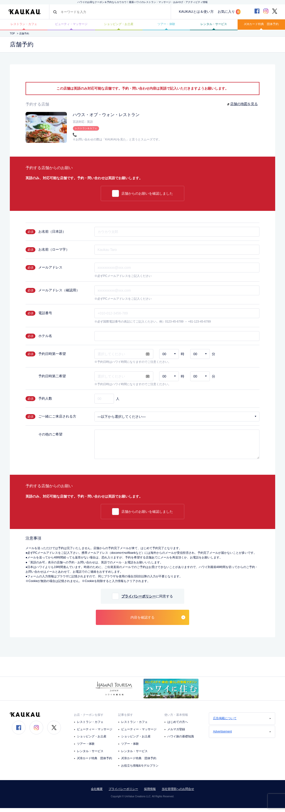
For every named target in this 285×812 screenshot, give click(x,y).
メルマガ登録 (176, 733)
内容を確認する (157, 621)
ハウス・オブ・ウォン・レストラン (112, 118)
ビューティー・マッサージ (94, 733)
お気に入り (229, 11)
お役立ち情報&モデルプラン (139, 769)
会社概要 (97, 793)
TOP (12, 37)
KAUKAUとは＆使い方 (196, 12)
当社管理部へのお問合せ (178, 793)
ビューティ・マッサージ (71, 26)
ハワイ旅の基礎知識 (180, 740)
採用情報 (150, 793)
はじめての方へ (177, 726)
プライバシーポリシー (138, 600)
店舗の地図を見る (244, 108)
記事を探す (125, 718)
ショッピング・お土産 (118, 26)
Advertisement (242, 735)
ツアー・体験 (166, 26)
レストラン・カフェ (23, 26)
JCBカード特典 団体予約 (261, 26)
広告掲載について (242, 722)
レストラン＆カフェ (86, 131)
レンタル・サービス (213, 26)
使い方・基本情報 (176, 718)
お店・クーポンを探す (88, 718)
